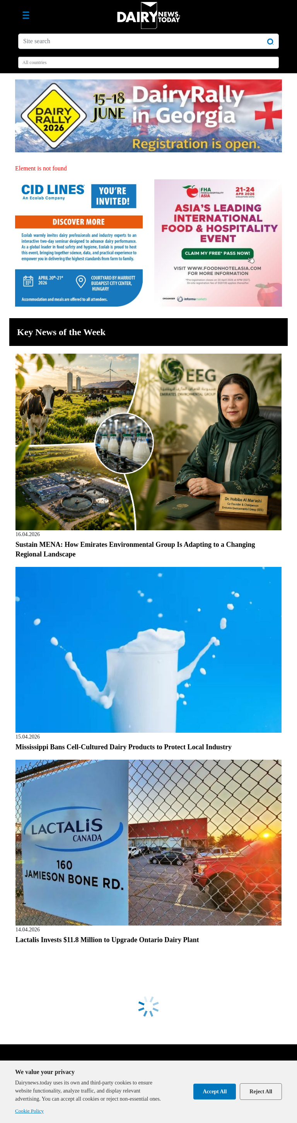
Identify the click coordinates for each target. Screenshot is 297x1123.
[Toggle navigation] (26, 15)
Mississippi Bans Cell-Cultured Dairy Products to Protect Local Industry (123, 747)
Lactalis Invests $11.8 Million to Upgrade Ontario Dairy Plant (107, 940)
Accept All (215, 1091)
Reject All (260, 1091)
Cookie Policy (29, 1111)
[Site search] (148, 41)
